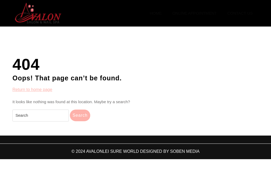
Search (80, 115)
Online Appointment (194, 13)
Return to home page (32, 89)
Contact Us (240, 13)
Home (156, 13)
